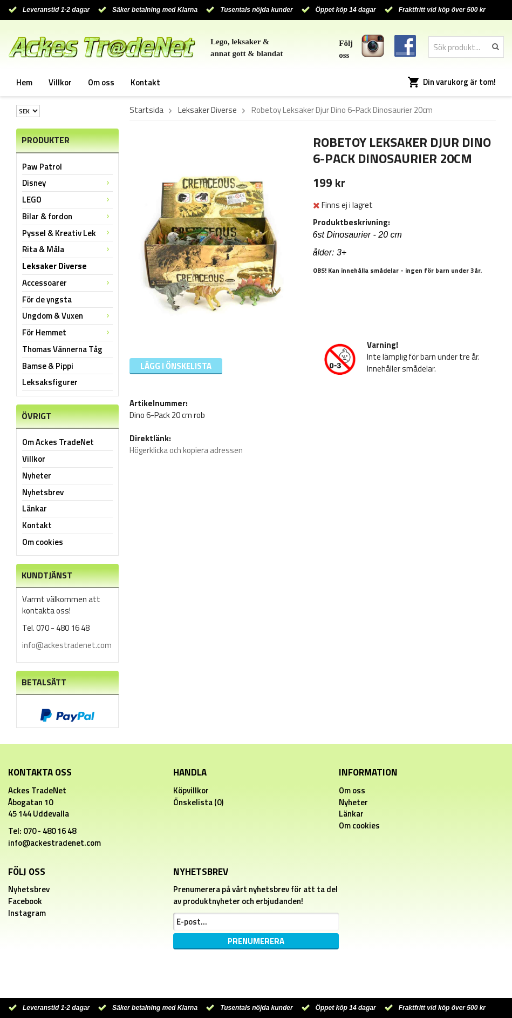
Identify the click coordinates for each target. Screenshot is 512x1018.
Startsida (146, 110)
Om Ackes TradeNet (58, 442)
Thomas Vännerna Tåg (62, 349)
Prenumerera (256, 941)
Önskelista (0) (198, 802)
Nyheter (36, 475)
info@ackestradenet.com (67, 645)
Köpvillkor (191, 790)
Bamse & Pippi (47, 366)
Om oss (101, 82)
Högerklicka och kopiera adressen (186, 450)
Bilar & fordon (67, 216)
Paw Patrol (42, 166)
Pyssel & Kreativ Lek (67, 233)
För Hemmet (67, 332)
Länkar (34, 508)
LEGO (67, 199)
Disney (67, 183)
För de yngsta (47, 299)
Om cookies (42, 542)
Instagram (27, 913)
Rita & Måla (67, 249)
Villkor (60, 82)
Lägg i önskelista (175, 366)
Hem (24, 82)
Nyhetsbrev (43, 492)
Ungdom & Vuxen (67, 315)
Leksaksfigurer (50, 382)
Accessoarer (67, 283)
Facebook (25, 901)
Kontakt (145, 82)
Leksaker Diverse (54, 266)
